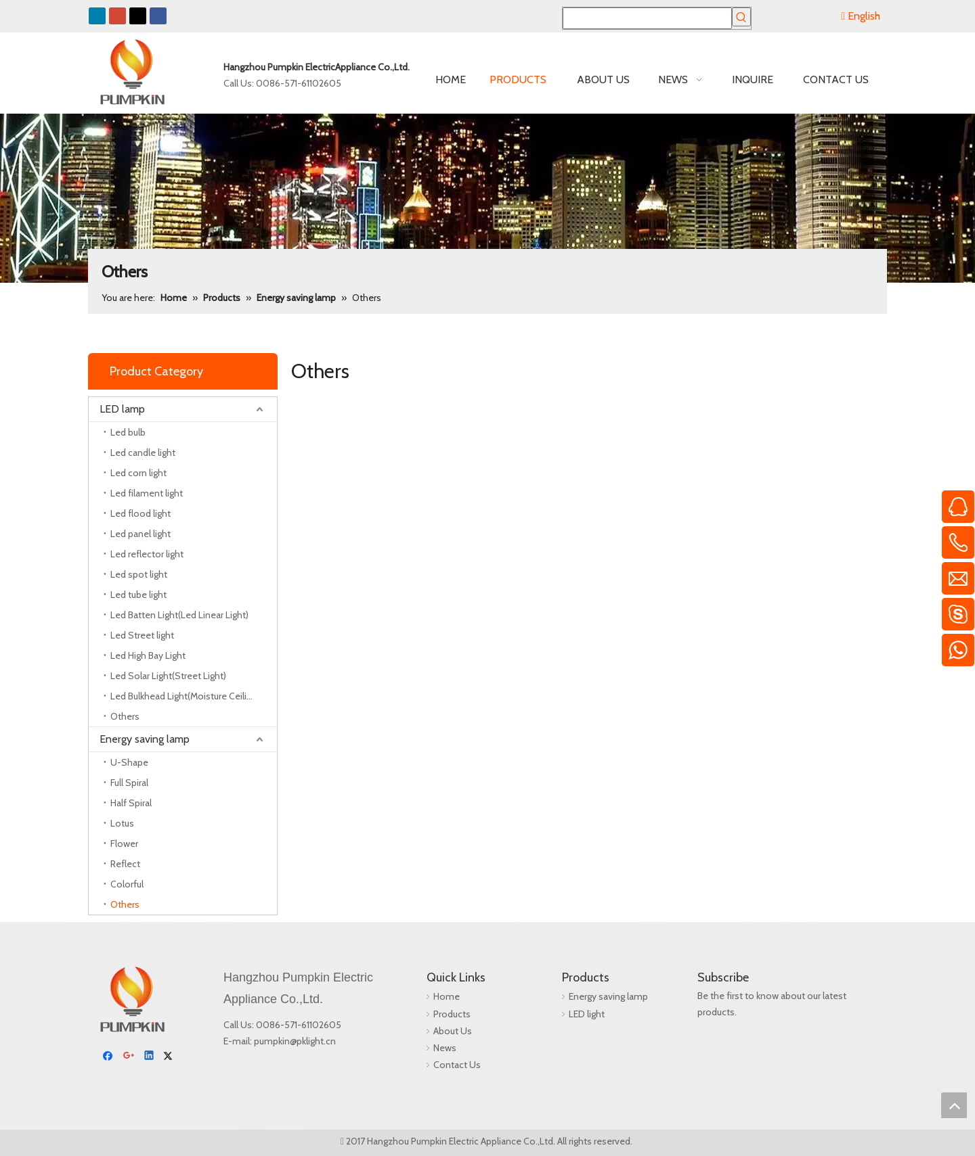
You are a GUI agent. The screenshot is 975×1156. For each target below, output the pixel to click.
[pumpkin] (99, 977)
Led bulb (128, 432)
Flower (124, 843)
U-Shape (129, 762)
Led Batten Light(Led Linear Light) (179, 615)
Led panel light (140, 534)
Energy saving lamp (145, 739)
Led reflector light (146, 554)
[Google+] (129, 1010)
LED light (580, 1014)
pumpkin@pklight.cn (295, 1041)
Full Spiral (129, 783)
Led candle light (142, 452)
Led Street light (142, 635)
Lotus (122, 823)
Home (440, 996)
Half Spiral (131, 803)
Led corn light (138, 473)
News (438, 1048)
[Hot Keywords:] (741, 16)
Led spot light (138, 574)
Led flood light (140, 513)
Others (124, 716)
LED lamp (122, 408)
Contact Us (450, 1065)
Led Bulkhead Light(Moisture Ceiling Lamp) (193, 696)
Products (445, 1014)
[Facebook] (109, 1010)
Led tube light (138, 594)
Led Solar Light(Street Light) (168, 676)
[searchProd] (647, 18)
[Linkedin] (150, 1010)
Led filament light (146, 493)
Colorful (127, 884)
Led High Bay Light (148, 655)
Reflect (125, 864)
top (954, 1105)
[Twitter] (170, 1010)
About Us (446, 1031)
